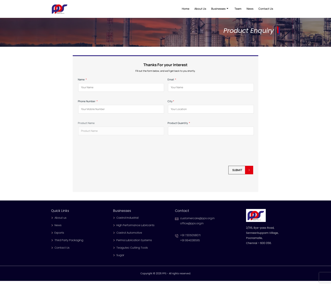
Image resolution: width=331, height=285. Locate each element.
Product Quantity (210, 127)
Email (210, 83)
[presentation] (103, 152)
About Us (200, 9)
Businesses (219, 8)
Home (185, 9)
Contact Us (265, 9)
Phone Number (120, 105)
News (250, 9)
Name (120, 83)
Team (237, 9)
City (210, 105)
